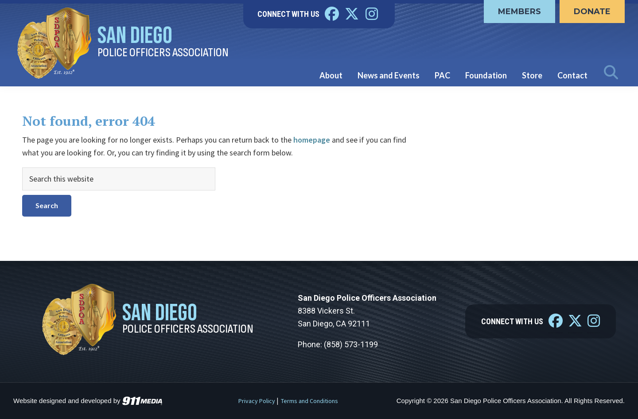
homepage (311, 140)
